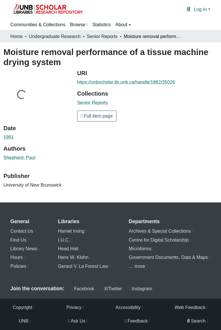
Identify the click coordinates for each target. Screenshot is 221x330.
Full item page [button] (97, 115)
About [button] (122, 24)
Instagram (140, 288)
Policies (18, 266)
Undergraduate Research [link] (55, 36)
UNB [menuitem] (23, 320)
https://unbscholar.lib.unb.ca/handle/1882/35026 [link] (126, 82)
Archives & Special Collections (160, 231)
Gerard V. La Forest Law (83, 266)
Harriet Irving (71, 231)
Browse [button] (77, 24)
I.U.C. (64, 240)
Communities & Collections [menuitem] (37, 24)
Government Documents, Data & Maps (168, 257)
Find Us (18, 240)
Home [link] (16, 36)
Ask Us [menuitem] (76, 320)
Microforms (140, 248)
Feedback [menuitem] (136, 320)
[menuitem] (79, 25)
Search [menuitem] (196, 320)
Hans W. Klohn (73, 257)
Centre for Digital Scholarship (158, 240)
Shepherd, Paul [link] (19, 157)
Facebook (82, 288)
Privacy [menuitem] (73, 307)
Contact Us (21, 231)
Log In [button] (201, 9)
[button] (47, 9)
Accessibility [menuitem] (127, 307)
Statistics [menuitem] (101, 24)
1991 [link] (8, 137)
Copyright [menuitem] (22, 307)
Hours (16, 257)
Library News (23, 248)
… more (137, 266)
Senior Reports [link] (102, 36)
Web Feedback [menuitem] (190, 307)
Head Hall (68, 248)
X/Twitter (111, 288)
